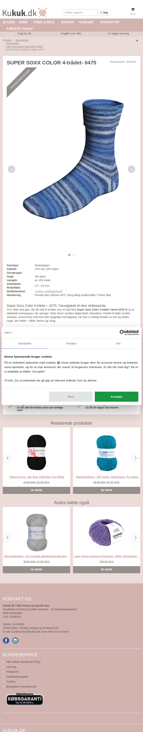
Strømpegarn (12, 43)
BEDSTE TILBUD (20, 28)
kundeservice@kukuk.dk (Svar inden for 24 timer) (40, 631)
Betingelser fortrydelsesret (21, 686)
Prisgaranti (12, 671)
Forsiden (7, 40)
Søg (104, 12)
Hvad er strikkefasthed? (49, 291)
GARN (23, 22)
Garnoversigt (21, 40)
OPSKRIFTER (109, 22)
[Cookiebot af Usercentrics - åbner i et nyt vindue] (122, 332)
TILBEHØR (85, 22)
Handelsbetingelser (17, 676)
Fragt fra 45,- (24, 33)
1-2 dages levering (118, 33)
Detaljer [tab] (71, 343)
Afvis (70, 396)
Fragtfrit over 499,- (71, 33)
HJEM (9, 22)
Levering (11, 666)
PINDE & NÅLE (44, 22)
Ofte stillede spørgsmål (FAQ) (23, 661)
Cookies (11, 681)
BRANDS (67, 22)
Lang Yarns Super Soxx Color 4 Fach (24, 46)
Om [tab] (118, 343)
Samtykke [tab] (24, 343)
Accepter (117, 396)
